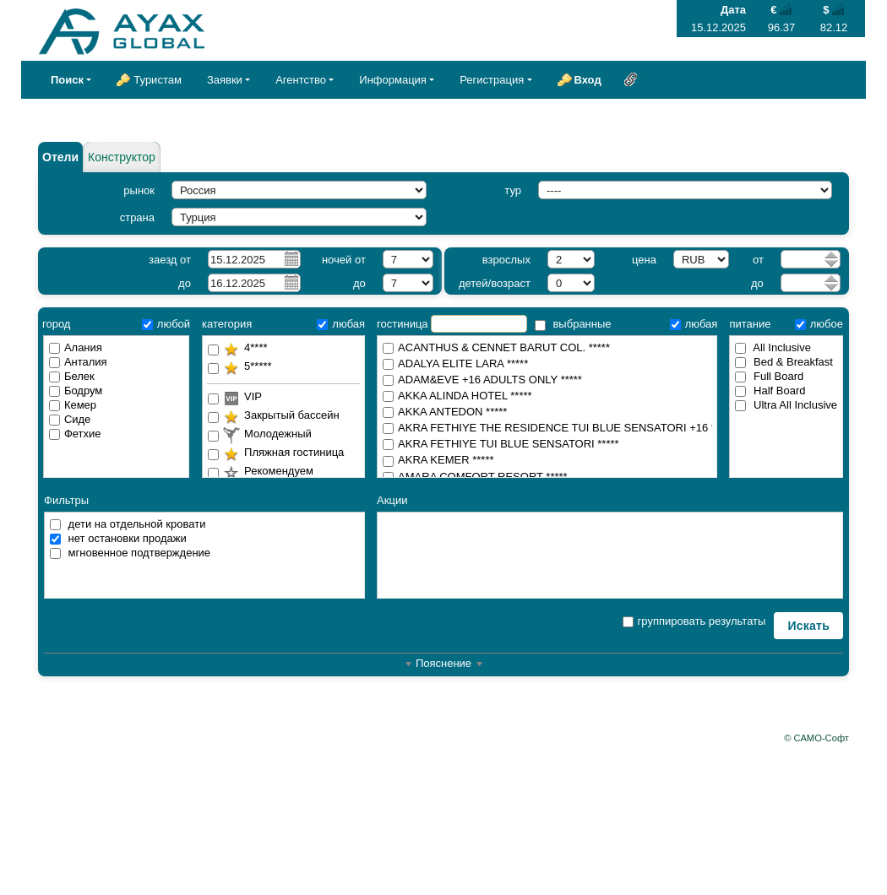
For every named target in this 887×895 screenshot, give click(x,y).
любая (341, 323)
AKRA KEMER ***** (547, 460)
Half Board (770, 390)
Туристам (157, 79)
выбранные (573, 323)
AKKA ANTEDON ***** (547, 412)
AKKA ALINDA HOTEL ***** (547, 396)
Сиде (69, 419)
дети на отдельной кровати (127, 524)
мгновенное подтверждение (130, 552)
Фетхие (75, 433)
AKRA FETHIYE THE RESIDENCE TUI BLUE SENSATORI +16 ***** (547, 428)
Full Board (769, 376)
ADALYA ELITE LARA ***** (547, 364)
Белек (72, 376)
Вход (587, 79)
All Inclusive (773, 347)
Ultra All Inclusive (786, 405)
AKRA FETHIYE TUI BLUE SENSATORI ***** (547, 444)
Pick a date (290, 258)
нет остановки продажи (118, 538)
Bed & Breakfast (784, 361)
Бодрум (75, 390)
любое (819, 323)
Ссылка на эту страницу (631, 79)
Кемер (72, 405)
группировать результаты (694, 621)
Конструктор (121, 157)
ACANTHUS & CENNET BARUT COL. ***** (547, 348)
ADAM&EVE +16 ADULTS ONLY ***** (547, 380)
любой (166, 323)
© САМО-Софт (816, 738)
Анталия (78, 361)
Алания (75, 347)
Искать (808, 625)
